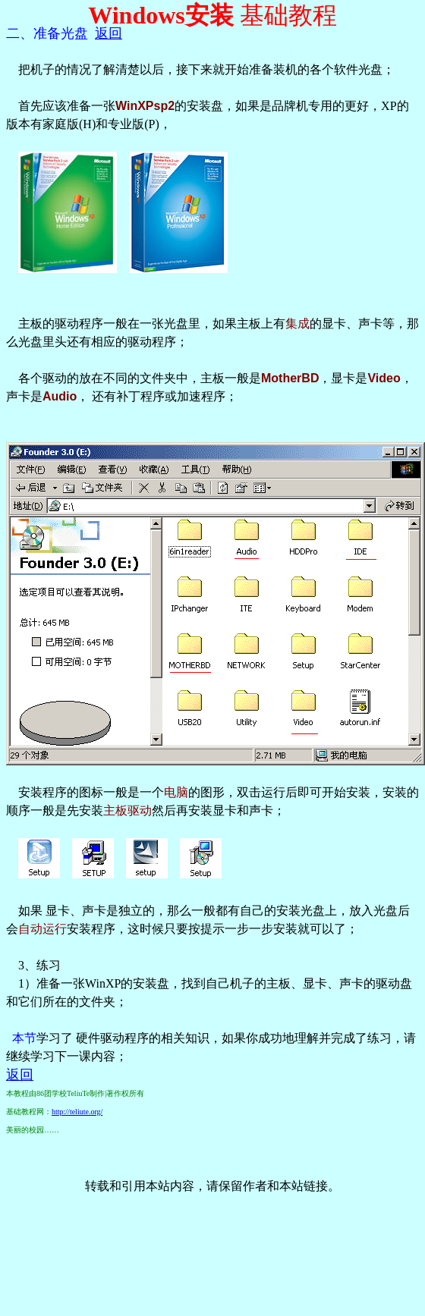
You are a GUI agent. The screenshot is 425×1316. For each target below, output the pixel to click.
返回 (108, 33)
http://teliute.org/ (77, 1111)
